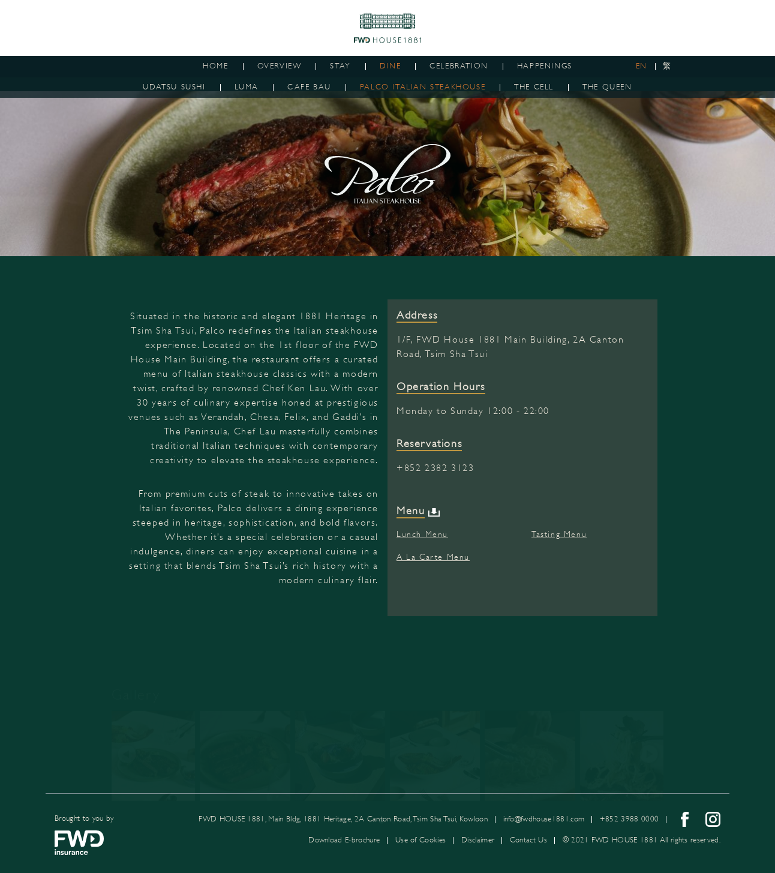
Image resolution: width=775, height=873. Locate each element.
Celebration (458, 66)
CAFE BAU (309, 87)
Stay (340, 66)
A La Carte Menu (433, 558)
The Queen (607, 87)
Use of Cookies (420, 840)
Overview (279, 66)
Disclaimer (477, 840)
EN (641, 66)
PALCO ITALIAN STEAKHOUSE (422, 87)
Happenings (544, 66)
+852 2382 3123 (435, 469)
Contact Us (528, 840)
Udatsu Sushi (174, 87)
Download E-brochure (344, 840)
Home (215, 66)
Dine (390, 66)
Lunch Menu (422, 536)
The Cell (534, 87)
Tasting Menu (559, 536)
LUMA (247, 87)
